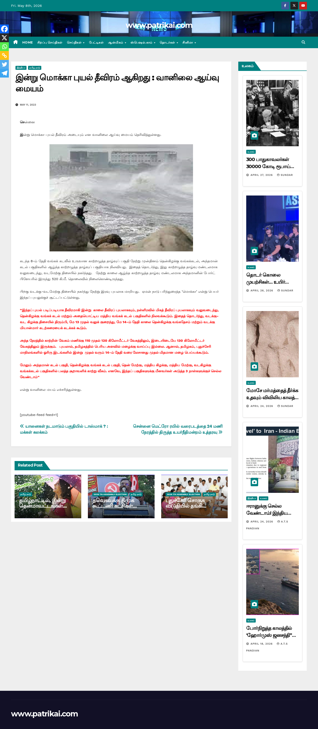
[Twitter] (4, 64)
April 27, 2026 (262, 175)
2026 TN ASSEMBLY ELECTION (110, 494)
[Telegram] (4, 73)
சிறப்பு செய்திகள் (49, 42)
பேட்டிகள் (96, 42)
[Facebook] (4, 29)
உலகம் (251, 151)
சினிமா (188, 42)
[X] (4, 37)
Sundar (285, 175)
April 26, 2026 (262, 290)
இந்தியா (21, 67)
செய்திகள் (75, 42)
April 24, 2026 (262, 406)
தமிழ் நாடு (34, 67)
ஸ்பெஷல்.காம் (142, 42)
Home (27, 42)
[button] (303, 42)
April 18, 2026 (262, 643)
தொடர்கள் (168, 42)
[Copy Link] (4, 55)
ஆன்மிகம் (116, 42)
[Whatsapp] (4, 46)
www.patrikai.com (159, 25)
